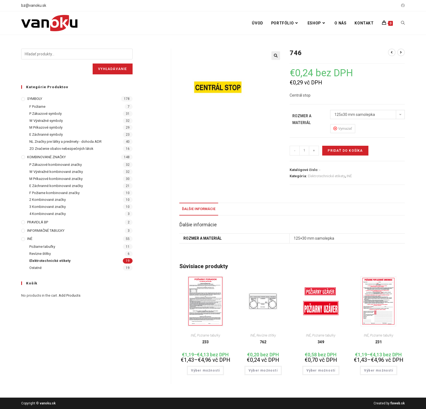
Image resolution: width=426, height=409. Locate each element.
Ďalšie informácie (198, 209)
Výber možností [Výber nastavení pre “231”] (378, 370)
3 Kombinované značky (47, 207)
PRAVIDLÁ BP (37, 222)
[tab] (198, 209)
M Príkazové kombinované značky (56, 179)
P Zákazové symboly (45, 114)
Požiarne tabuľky (208, 335)
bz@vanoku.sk (33, 5)
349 (321, 342)
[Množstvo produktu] (304, 151)
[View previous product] (392, 52)
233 (205, 342)
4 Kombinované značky (47, 214)
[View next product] (401, 52)
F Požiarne (37, 106)
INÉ (349, 176)
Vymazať (345, 128)
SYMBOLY (34, 99)
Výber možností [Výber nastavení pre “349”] (321, 370)
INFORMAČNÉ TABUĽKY (45, 231)
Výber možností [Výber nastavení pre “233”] (205, 370)
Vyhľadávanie (112, 69)
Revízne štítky (266, 335)
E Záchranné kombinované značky (56, 186)
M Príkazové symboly (45, 127)
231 (378, 342)
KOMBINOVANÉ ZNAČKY (46, 157)
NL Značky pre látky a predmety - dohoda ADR (65, 141)
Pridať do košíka (345, 151)
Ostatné (35, 268)
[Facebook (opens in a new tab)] (402, 5)
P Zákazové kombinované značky (55, 165)
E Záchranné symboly (46, 134)
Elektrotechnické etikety (326, 176)
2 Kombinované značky (47, 200)
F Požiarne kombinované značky (54, 193)
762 (263, 342)
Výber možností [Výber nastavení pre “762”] (263, 370)
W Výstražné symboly (46, 121)
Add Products (69, 295)
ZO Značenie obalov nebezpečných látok (61, 149)
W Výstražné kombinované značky (56, 172)
